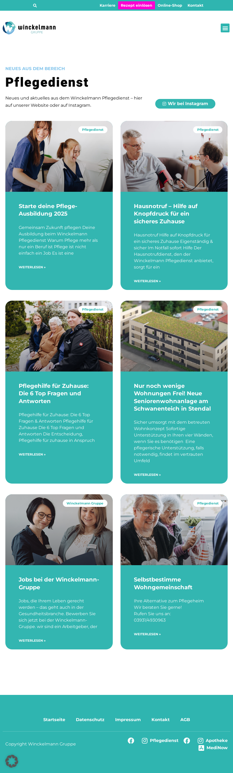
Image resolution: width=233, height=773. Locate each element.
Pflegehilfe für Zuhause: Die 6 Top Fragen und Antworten (54, 393)
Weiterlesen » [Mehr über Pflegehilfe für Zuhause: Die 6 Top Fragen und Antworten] (32, 454)
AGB (185, 719)
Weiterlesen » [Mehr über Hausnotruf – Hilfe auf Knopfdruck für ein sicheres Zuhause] (147, 281)
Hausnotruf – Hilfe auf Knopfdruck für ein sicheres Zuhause (165, 214)
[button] (35, 5)
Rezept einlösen (136, 5)
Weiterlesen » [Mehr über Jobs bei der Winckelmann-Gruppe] (32, 640)
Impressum (128, 719)
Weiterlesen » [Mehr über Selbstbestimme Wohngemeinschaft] (147, 634)
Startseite (54, 719)
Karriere (107, 5)
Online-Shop (170, 5)
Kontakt (195, 5)
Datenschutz (90, 719)
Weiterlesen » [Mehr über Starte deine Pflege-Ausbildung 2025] (32, 267)
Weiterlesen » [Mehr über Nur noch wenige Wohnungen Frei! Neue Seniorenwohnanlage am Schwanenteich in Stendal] (147, 475)
